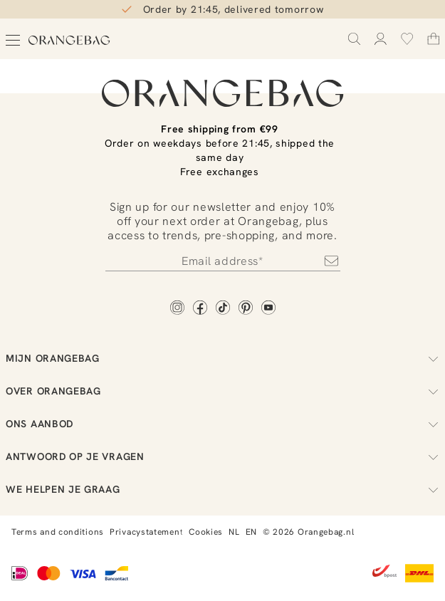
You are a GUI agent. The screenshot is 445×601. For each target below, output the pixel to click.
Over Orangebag (222, 391)
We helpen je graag (222, 489)
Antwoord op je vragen (222, 456)
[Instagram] (177, 309)
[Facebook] (200, 309)
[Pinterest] (246, 309)
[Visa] (82, 574)
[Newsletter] (222, 260)
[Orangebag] (69, 40)
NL (234, 532)
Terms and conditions (57, 532)
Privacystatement (146, 532)
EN (251, 532)
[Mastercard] (49, 574)
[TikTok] (223, 309)
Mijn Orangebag (222, 358)
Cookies (206, 532)
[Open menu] (13, 40)
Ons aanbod (222, 423)
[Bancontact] (116, 574)
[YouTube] (268, 309)
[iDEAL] (19, 574)
